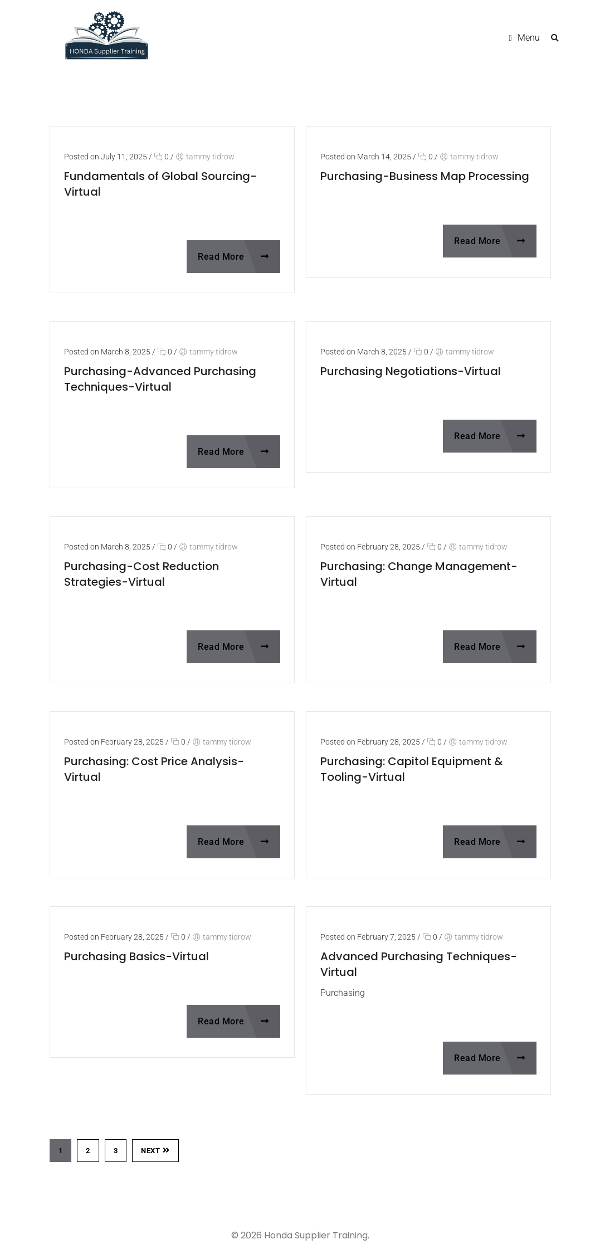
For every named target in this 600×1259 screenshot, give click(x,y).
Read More (233, 256)
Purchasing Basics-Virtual (136, 956)
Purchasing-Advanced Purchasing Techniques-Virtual (160, 379)
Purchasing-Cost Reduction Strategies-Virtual (141, 574)
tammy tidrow (210, 156)
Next (155, 1150)
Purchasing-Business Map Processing (424, 176)
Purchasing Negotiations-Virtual (410, 371)
